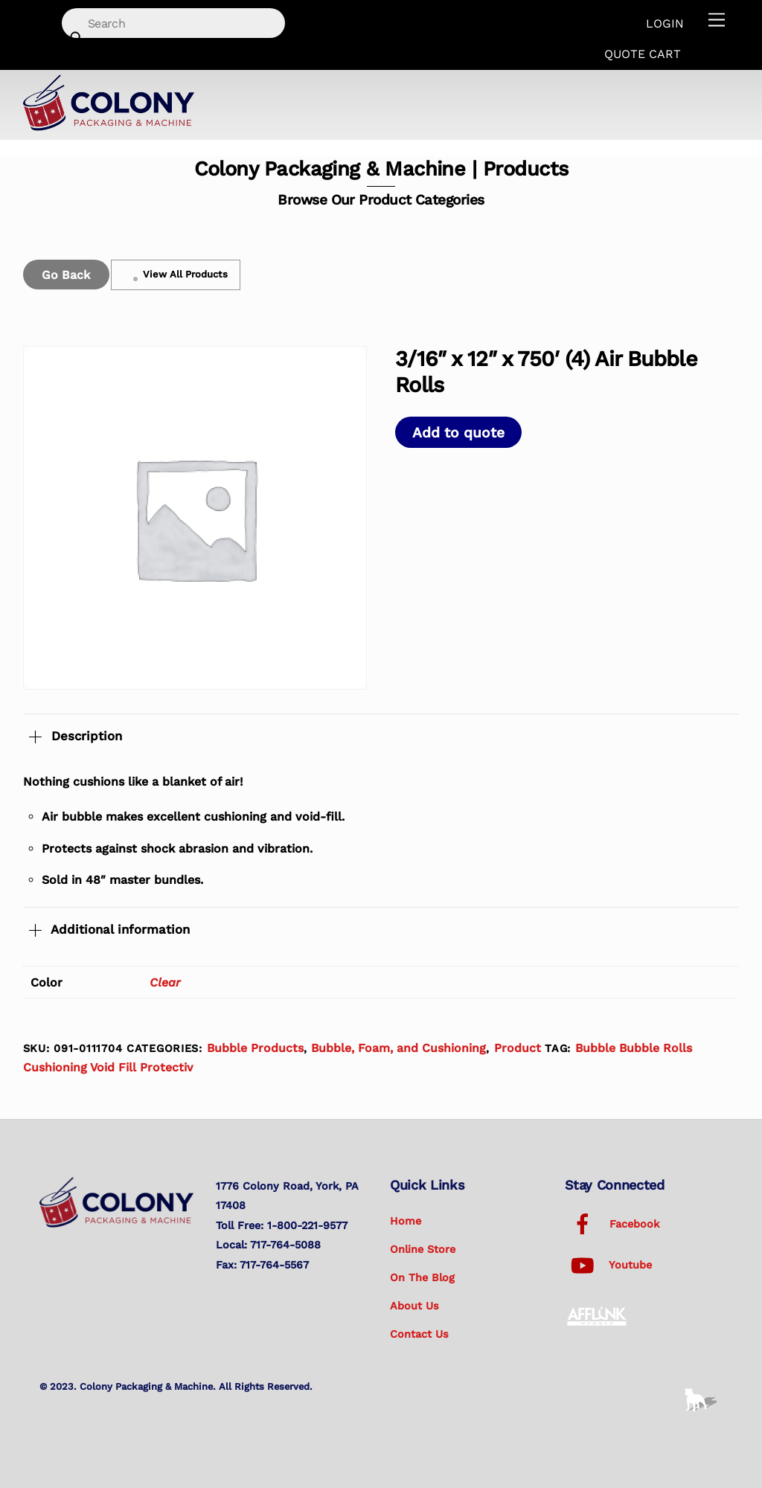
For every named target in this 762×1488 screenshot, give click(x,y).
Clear (165, 982)
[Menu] (716, 20)
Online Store (422, 1249)
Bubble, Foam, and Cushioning (398, 1048)
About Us (414, 1306)
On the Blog (422, 1277)
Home (405, 1221)
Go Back (66, 275)
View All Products (176, 274)
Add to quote (458, 432)
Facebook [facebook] (612, 1224)
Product (517, 1048)
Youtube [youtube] (608, 1265)
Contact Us (419, 1334)
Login (665, 23)
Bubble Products (255, 1048)
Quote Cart (642, 54)
